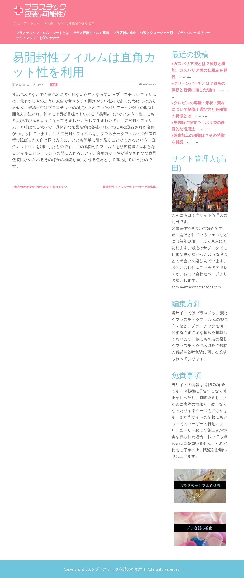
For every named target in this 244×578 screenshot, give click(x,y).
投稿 (53, 84)
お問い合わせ (49, 38)
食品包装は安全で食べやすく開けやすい (39, 187)
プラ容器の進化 (124, 33)
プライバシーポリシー (193, 33)
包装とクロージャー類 (156, 33)
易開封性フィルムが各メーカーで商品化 (130, 187)
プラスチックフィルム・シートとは (42, 33)
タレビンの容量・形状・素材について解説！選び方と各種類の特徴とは (199, 109)
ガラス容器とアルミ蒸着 (91, 33)
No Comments (150, 84)
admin (39, 84)
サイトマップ (26, 38)
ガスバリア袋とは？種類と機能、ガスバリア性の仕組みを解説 (199, 70)
